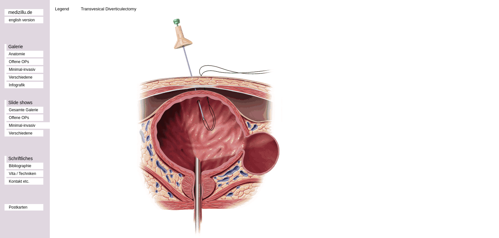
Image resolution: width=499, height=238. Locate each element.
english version (22, 20)
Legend (62, 8)
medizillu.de (20, 12)
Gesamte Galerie (23, 110)
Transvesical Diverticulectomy (108, 8)
